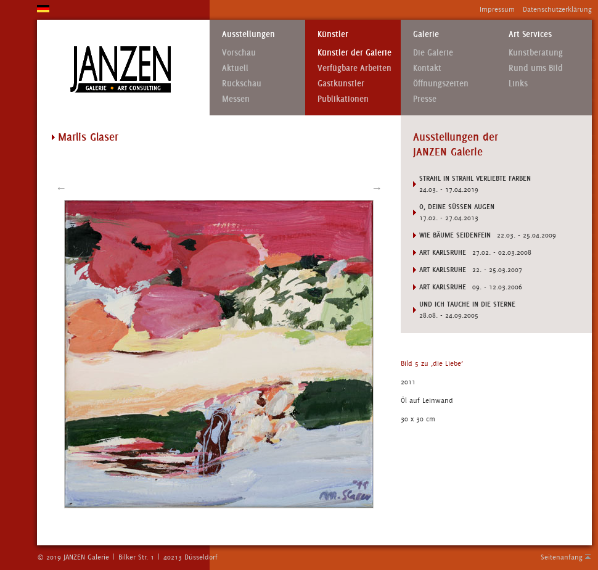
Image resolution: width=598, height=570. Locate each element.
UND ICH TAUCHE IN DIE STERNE (467, 304)
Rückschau (241, 83)
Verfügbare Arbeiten (354, 68)
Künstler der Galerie (354, 53)
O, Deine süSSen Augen (456, 206)
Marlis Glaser (88, 137)
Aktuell (235, 68)
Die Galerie (433, 53)
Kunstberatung (536, 53)
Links (518, 83)
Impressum (497, 9)
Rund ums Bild (536, 68)
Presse (424, 99)
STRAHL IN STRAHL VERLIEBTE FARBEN (475, 178)
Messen (236, 99)
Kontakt (427, 68)
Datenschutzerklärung (557, 9)
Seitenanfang (562, 557)
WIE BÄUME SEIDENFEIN (455, 235)
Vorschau (239, 53)
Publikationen (343, 99)
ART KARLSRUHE (442, 252)
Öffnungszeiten (441, 83)
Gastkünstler (340, 83)
